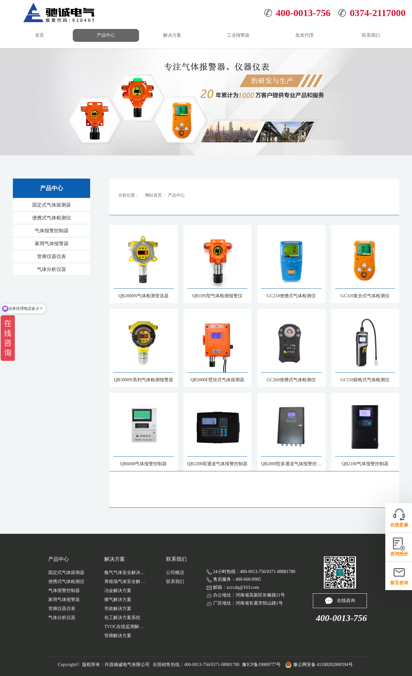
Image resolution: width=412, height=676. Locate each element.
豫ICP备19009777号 (261, 664)
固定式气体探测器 (51, 205)
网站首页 (153, 195)
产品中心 (106, 35)
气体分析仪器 (51, 269)
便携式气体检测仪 (51, 217)
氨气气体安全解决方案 (125, 572)
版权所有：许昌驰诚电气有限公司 (116, 664)
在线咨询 (340, 600)
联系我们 (371, 35)
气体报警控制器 (52, 230)
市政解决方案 (117, 608)
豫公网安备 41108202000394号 (319, 665)
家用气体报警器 (52, 243)
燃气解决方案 (117, 599)
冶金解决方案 (117, 590)
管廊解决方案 (117, 635)
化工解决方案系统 (122, 617)
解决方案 (172, 35)
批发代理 (304, 35)
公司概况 (175, 572)
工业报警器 (238, 35)
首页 (39, 35)
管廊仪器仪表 (51, 256)
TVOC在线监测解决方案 (125, 626)
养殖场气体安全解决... (125, 581)
